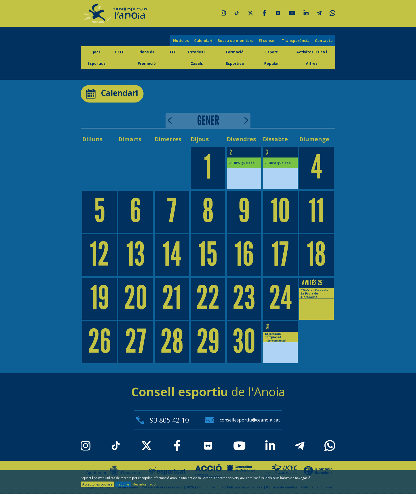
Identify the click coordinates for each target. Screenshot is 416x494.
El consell (267, 40)
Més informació (144, 484)
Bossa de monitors (235, 40)
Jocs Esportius (97, 57)
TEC (172, 51)
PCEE (119, 51)
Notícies (181, 40)
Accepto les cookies (97, 484)
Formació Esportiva (235, 57)
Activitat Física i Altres (311, 57)
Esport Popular (271, 57)
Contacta (324, 40)
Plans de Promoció (147, 57)
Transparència (296, 40)
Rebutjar (123, 484)
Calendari (203, 40)
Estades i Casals (196, 57)
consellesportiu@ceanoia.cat (242, 420)
